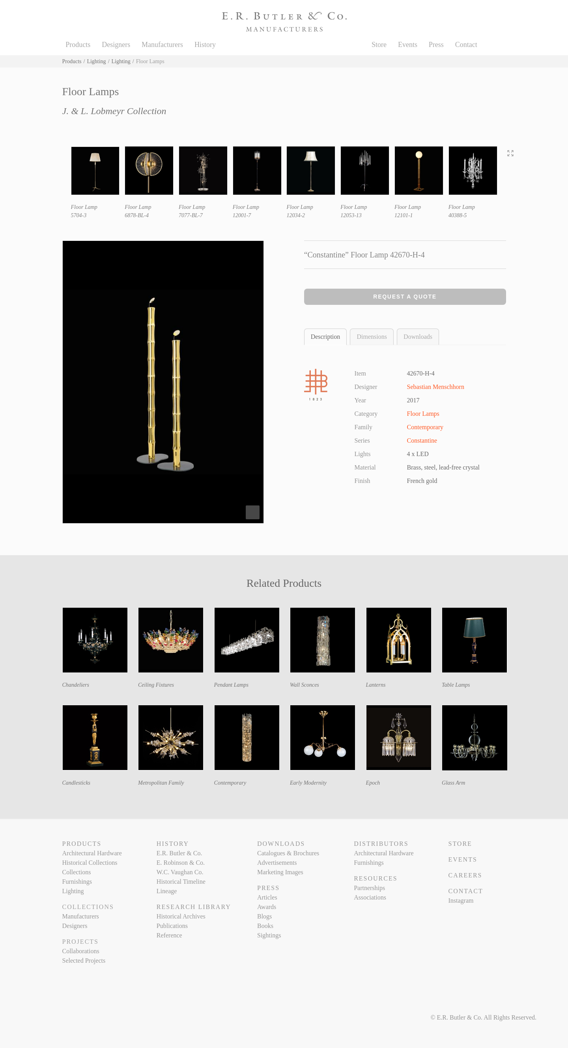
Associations (370, 897)
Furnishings (77, 881)
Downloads (418, 336)
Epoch (373, 783)
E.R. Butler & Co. (179, 853)
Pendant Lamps (231, 685)
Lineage (167, 891)
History (205, 45)
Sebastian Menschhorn (435, 386)
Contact (466, 45)
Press (436, 45)
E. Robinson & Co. (181, 862)
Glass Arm (453, 783)
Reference (169, 935)
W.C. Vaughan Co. (180, 872)
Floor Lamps (423, 413)
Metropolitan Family (161, 783)
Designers (116, 45)
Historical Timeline (181, 881)
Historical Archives (181, 916)
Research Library (194, 906)
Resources (375, 878)
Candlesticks (76, 783)
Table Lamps (456, 685)
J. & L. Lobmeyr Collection (114, 111)
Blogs (264, 916)
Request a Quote (405, 296)
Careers (465, 875)
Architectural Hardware (92, 853)
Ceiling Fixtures (156, 685)
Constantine (422, 440)
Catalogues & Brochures (288, 853)
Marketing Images (280, 872)
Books (265, 925)
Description (325, 336)
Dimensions (372, 336)
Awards (266, 906)
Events (407, 45)
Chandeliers (75, 685)
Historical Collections (90, 862)
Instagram (460, 900)
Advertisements (277, 862)
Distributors (381, 843)
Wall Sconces (304, 685)
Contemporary (425, 427)
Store (379, 45)
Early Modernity (308, 783)
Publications (172, 925)
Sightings (269, 935)
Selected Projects (84, 960)
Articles (267, 897)
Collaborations (80, 951)
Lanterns (376, 685)
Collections (76, 872)
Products (77, 45)
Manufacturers (162, 45)
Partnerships (369, 888)
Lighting (96, 61)
